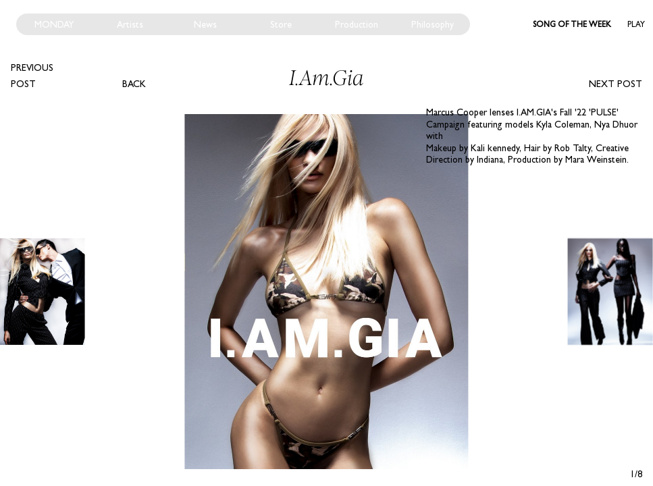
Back (134, 83)
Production (356, 24)
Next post (615, 83)
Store (281, 24)
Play (636, 24)
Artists (130, 24)
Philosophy (432, 24)
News (205, 24)
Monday (54, 24)
